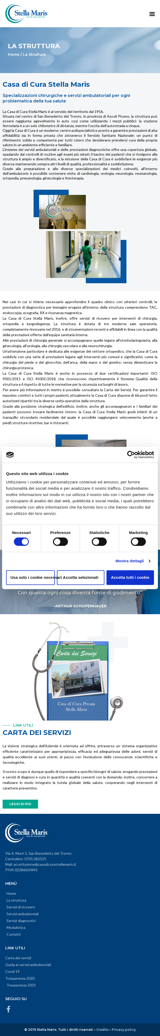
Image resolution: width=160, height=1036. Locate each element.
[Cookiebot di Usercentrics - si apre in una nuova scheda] (131, 455)
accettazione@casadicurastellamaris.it (45, 864)
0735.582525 (35, 859)
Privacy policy (124, 1030)
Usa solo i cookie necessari (32, 577)
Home (13, 54)
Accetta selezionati (80, 577)
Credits (102, 1030)
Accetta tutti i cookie (130, 577)
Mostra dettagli (129, 561)
